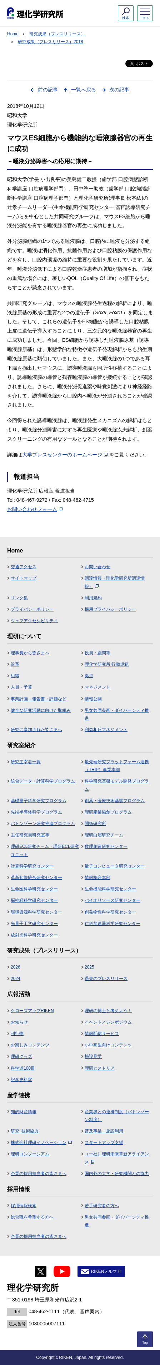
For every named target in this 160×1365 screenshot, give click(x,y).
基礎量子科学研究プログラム (38, 800)
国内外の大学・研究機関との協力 (117, 1173)
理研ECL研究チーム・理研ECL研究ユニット (45, 850)
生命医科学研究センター (34, 888)
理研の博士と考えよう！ (108, 1010)
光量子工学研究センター (34, 923)
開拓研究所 (95, 823)
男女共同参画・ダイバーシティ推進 (117, 714)
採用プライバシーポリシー (110, 609)
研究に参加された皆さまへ (36, 729)
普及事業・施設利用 (104, 1131)
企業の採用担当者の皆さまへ (38, 1173)
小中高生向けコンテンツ (108, 1045)
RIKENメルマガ (106, 1271)
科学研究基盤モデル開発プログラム (117, 785)
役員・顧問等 (97, 652)
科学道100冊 (23, 1068)
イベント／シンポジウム (108, 1022)
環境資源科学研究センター (36, 912)
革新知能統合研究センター (36, 877)
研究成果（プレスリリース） (57, 33)
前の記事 (48, 89)
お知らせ (19, 1022)
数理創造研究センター (106, 846)
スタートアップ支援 (104, 1142)
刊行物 (17, 1033)
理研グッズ (21, 1056)
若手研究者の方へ (102, 1205)
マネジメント (97, 687)
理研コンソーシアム (30, 1153)
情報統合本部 (97, 877)
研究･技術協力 (25, 1131)
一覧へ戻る (83, 89)
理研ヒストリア (100, 1068)
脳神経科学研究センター (34, 900)
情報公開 (93, 698)
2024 (15, 978)
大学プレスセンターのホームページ (65, 455)
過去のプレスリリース (106, 978)
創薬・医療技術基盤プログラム (115, 800)
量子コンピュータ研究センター (115, 866)
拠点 (89, 675)
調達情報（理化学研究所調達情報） (115, 582)
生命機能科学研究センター (110, 888)
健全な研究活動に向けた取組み (41, 710)
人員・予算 (21, 687)
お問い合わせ (97, 566)
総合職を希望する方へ (32, 1217)
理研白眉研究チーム (104, 835)
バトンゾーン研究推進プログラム (43, 823)
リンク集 (19, 597)
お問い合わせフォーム (34, 509)
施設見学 (93, 1056)
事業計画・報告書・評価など (38, 698)
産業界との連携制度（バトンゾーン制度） (117, 1115)
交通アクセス (23, 566)
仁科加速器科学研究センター (112, 923)
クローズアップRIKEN (32, 1010)
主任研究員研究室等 (30, 835)
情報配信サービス (102, 1033)
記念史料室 (21, 1079)
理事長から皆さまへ (30, 652)
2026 (15, 967)
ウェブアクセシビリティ (34, 620)
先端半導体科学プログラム (36, 812)
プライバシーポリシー (32, 609)
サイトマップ (23, 578)
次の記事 (119, 89)
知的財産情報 (23, 1111)
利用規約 (93, 597)
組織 (15, 675)
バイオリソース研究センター (112, 900)
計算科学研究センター (32, 866)
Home (13, 33)
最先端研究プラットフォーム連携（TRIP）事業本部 (117, 765)
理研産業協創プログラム (108, 812)
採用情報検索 (23, 1205)
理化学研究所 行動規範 (107, 664)
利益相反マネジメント (106, 729)
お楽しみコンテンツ (30, 1045)
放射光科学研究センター (34, 935)
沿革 (15, 664)
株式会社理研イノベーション (41, 1142)
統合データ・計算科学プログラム (43, 781)
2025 (89, 967)
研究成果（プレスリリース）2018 (50, 41)
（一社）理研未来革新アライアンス (117, 1157)
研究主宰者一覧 (26, 761)
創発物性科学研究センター (110, 912)
